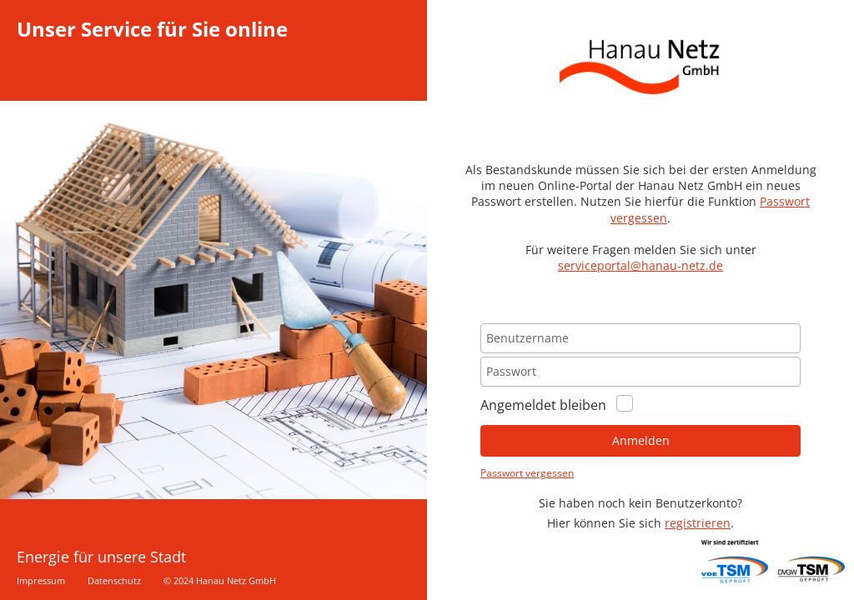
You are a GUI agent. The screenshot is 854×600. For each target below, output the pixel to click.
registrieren (698, 523)
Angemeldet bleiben (556, 407)
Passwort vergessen (527, 473)
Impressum (41, 580)
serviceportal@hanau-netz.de (640, 265)
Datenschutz (114, 580)
